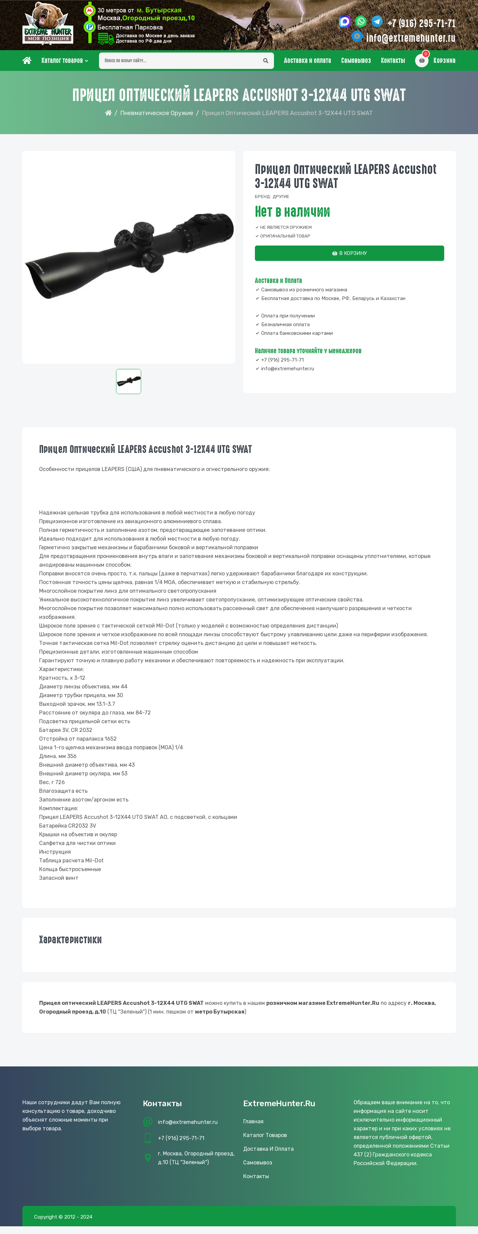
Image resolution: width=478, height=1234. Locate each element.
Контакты (393, 60)
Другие (281, 196)
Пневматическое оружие (156, 113)
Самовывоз (356, 60)
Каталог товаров (62, 60)
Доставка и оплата (307, 60)
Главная (253, 1121)
